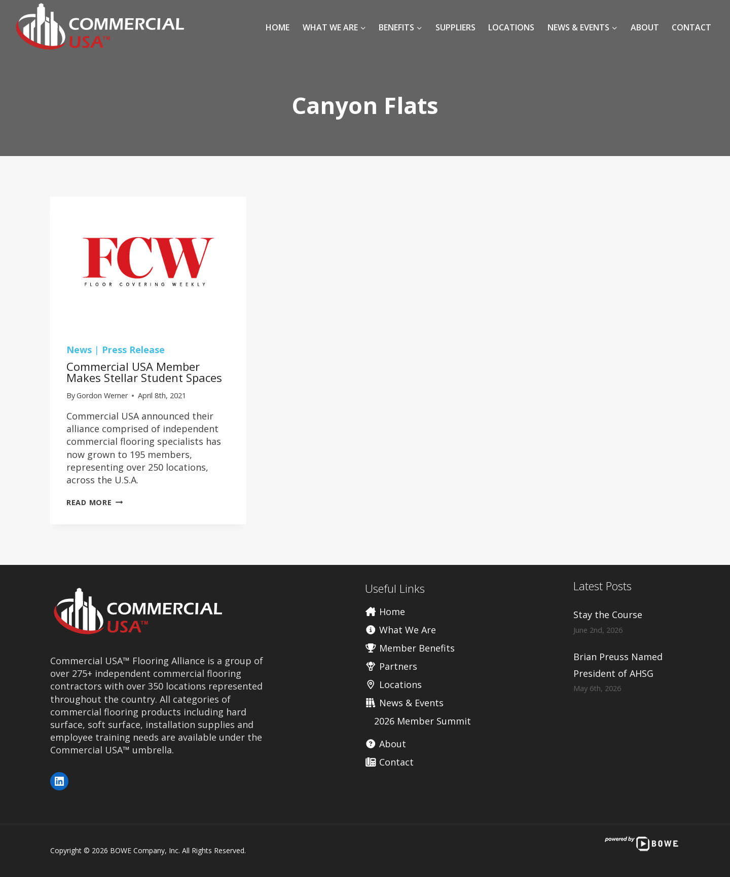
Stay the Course (607, 614)
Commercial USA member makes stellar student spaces (144, 372)
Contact (691, 27)
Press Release (133, 350)
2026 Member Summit (422, 721)
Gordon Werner (102, 395)
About (645, 27)
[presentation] (148, 262)
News (79, 350)
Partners (391, 666)
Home (277, 27)
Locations (511, 27)
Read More (94, 502)
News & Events (404, 703)
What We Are (400, 630)
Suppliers (455, 27)
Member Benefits (410, 648)
